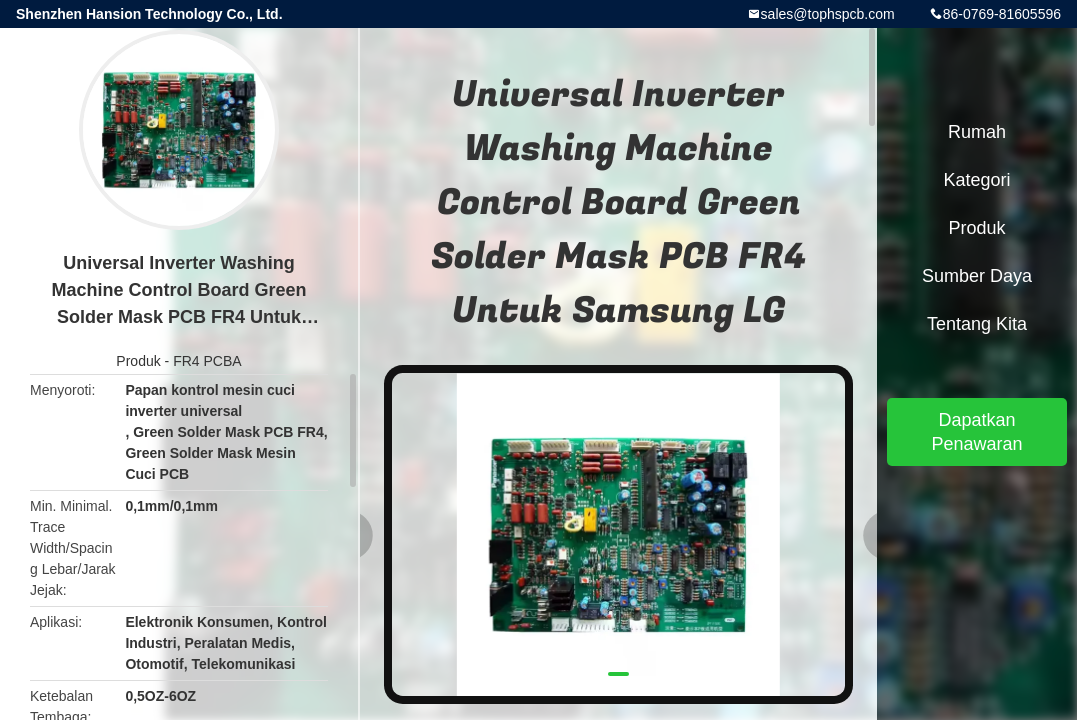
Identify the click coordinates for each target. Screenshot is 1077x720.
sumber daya (977, 276)
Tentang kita (977, 324)
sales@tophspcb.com (828, 14)
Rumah (977, 132)
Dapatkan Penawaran (976, 432)
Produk (138, 361)
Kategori (976, 180)
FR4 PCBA (207, 361)
